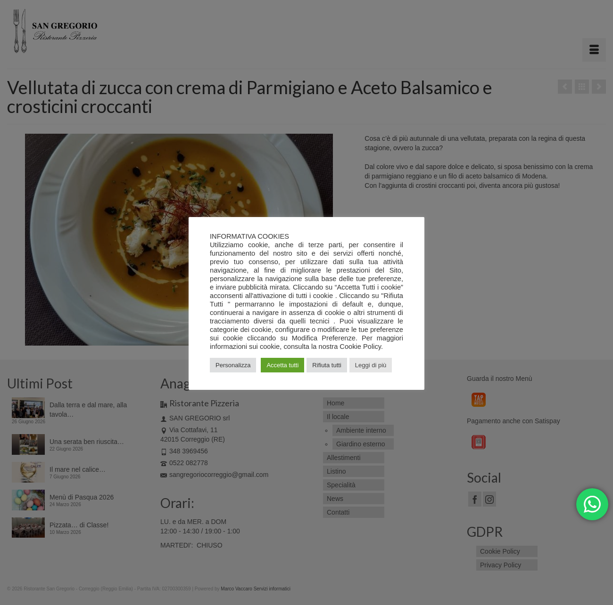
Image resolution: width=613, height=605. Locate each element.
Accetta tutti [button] (282, 365)
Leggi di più (371, 365)
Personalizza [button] (232, 365)
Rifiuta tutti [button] (326, 365)
